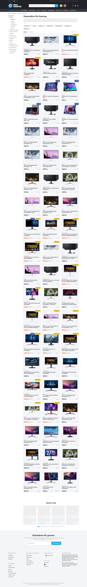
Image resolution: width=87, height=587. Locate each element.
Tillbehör (12, 28)
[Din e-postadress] (38, 543)
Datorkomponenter (13, 49)
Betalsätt (10, 571)
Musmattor (28, 564)
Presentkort (54, 1)
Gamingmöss (29, 555)
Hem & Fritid (59, 10)
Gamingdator (32, 10)
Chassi (10, 42)
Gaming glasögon (12, 51)
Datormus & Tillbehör (13, 31)
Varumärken (73, 10)
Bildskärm (19, 13)
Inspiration (60, 1)
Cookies (10, 565)
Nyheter (17, 10)
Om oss (9, 569)
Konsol (38, 10)
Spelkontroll (11, 38)
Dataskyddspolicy (12, 573)
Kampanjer (11, 10)
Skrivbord (11, 40)
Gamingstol (44, 10)
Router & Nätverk (12, 47)
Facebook (46, 562)
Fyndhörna (66, 10)
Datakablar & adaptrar (13, 45)
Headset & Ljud (12, 35)
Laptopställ (13, 26)
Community (68, 1)
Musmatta (11, 33)
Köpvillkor (10, 559)
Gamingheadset (29, 562)
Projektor (12, 21)
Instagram (46, 566)
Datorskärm (25, 13)
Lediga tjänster (11, 567)
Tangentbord (29, 557)
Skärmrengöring (14, 24)
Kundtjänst (76, 1)
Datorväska (11, 52)
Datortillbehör (24, 10)
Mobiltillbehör (51, 10)
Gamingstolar (29, 560)
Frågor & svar (11, 557)
